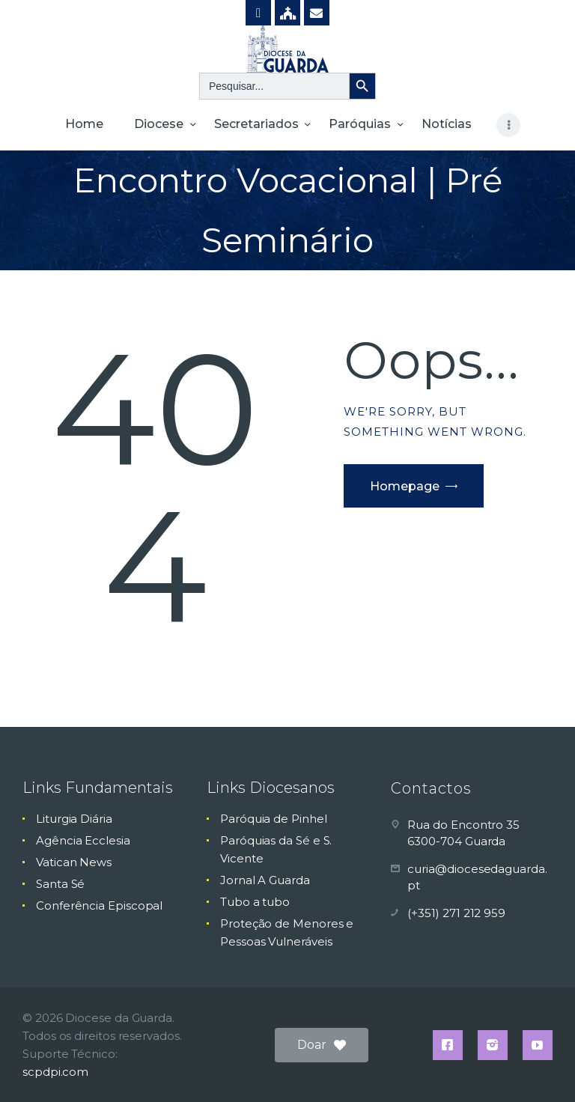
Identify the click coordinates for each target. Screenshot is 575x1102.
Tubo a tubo (255, 902)
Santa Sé (60, 884)
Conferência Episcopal (99, 905)
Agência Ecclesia (83, 840)
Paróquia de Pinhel (273, 819)
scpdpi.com (55, 1072)
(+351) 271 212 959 (456, 913)
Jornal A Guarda (265, 880)
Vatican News (74, 862)
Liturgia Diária (74, 819)
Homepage (404, 486)
